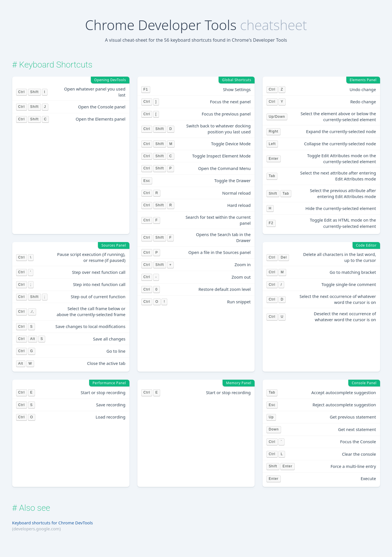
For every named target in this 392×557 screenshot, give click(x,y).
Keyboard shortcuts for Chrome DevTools (52, 523)
